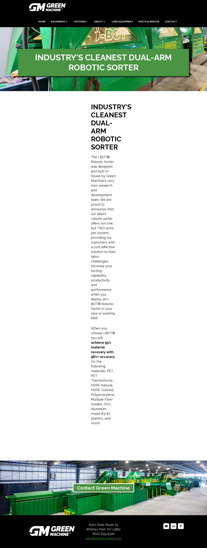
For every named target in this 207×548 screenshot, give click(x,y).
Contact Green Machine (103, 488)
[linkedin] (173, 526)
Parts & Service (149, 21)
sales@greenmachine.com (103, 538)
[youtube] (166, 526)
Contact (171, 21)
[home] (33, 7)
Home (41, 21)
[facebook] (181, 526)
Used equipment (122, 21)
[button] (59, 21)
